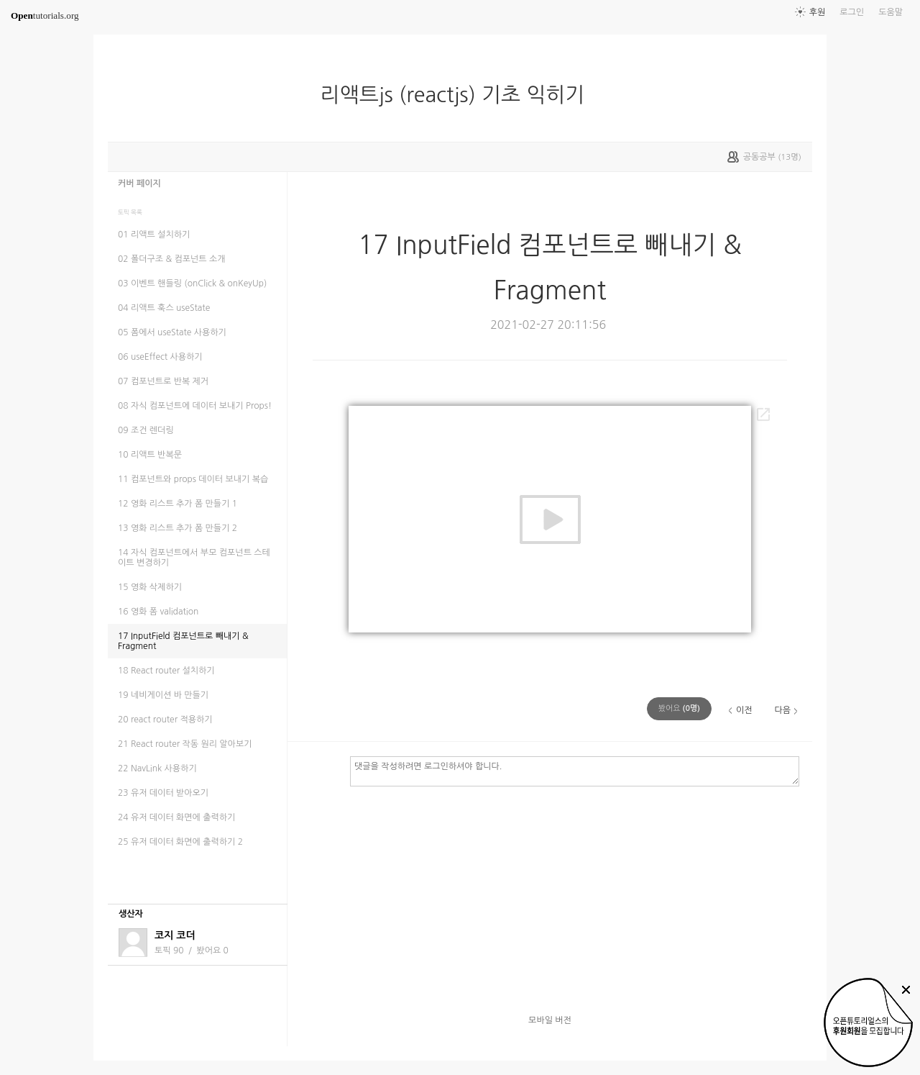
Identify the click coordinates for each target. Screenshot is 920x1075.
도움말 (890, 12)
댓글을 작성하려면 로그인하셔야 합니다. (575, 770)
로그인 (852, 12)
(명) (679, 708)
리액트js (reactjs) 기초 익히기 (459, 95)
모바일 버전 (549, 1020)
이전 (744, 710)
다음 (782, 710)
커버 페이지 (139, 183)
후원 (817, 12)
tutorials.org (45, 15)
